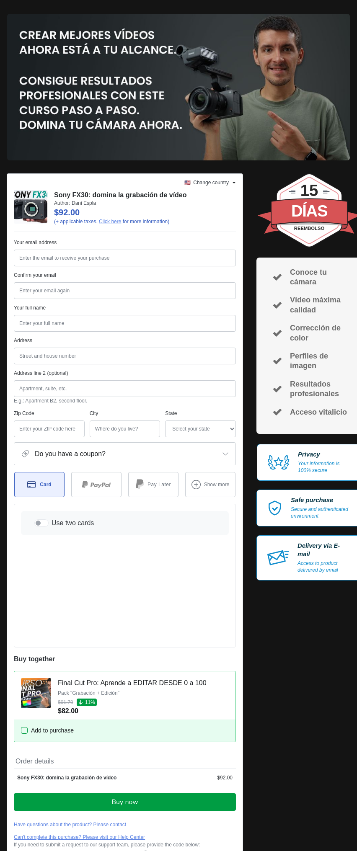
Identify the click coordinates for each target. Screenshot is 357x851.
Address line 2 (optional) (41, 373)
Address (23, 340)
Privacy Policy (62, 796)
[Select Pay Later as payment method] (153, 484)
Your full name (30, 308)
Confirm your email (35, 275)
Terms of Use (29, 796)
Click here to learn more (113, 767)
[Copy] (77, 754)
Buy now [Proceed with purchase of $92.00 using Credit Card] (124, 703)
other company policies (114, 796)
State (133, 413)
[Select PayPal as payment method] (96, 484)
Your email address (35, 242)
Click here (110, 221)
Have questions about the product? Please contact (70, 726)
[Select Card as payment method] (39, 484)
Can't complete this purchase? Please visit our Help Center (79, 739)
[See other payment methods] (210, 484)
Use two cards (73, 522)
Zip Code (24, 413)
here (93, 818)
